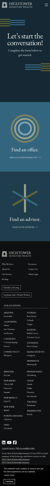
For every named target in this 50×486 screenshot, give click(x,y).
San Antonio (32, 396)
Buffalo (6, 410)
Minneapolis (32, 364)
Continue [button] (9, 481)
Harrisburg (31, 375)
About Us (6, 269)
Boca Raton (31, 316)
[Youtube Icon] (9, 443)
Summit (7, 392)
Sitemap (5, 279)
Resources (32, 264)
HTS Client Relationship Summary (15, 462)
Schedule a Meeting (11, 287)
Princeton (8, 388)
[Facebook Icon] (15, 443)
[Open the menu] (46, 5)
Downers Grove (33, 337)
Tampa (30, 324)
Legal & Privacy (8, 448)
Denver (7, 346)
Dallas (29, 388)
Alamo (6, 325)
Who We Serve (7, 264)
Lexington (31, 355)
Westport (8, 355)
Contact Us (33, 269)
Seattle (30, 414)
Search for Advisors (25, 227)
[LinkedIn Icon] (3, 443)
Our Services (7, 274)
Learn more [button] (9, 475)
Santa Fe (7, 401)
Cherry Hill (8, 384)
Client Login (33, 274)
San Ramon (8, 333)
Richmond (31, 405)
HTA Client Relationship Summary (16, 459)
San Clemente (9, 329)
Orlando (30, 320)
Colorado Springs (11, 342)
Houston (30, 392)
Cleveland (8, 428)
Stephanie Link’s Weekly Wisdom (17, 295)
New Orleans (32, 346)
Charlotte (8, 419)
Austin (29, 384)
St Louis (7, 375)
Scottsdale (8, 316)
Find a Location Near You (25, 157)
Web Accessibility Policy (25, 448)
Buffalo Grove (32, 333)
